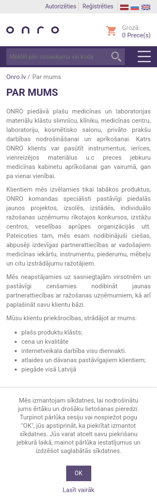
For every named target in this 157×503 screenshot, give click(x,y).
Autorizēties (60, 6)
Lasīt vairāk (79, 490)
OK (78, 473)
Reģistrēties (97, 6)
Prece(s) (136, 35)
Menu (144, 57)
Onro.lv (16, 77)
